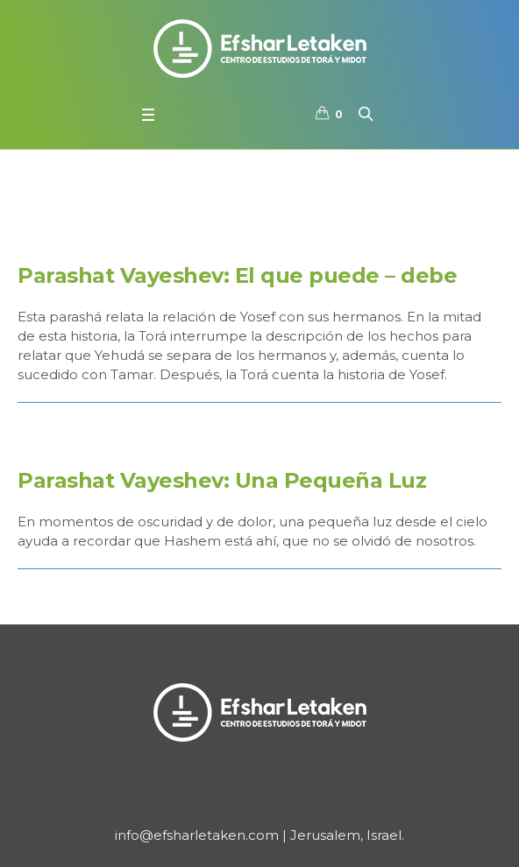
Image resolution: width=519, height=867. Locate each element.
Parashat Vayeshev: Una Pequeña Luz (222, 480)
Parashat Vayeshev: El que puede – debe (237, 275)
